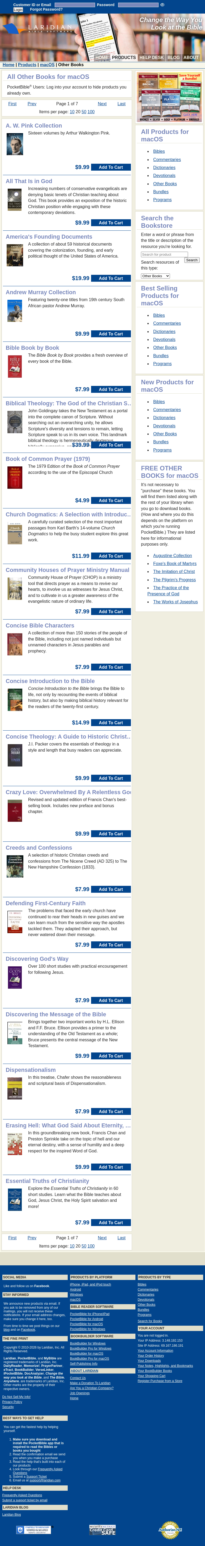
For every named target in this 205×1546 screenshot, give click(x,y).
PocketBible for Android (86, 1319)
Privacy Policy (12, 1402)
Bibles (159, 151)
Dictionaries (164, 167)
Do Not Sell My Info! (16, 1397)
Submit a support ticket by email (25, 1500)
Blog (174, 57)
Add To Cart (111, 167)
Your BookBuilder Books (155, 1371)
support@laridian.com (45, 1480)
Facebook (28, 1330)
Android (75, 1289)
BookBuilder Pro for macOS (89, 1358)
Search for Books (150, 1321)
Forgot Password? (46, 9)
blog (7, 1330)
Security (8, 1407)
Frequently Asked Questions (22, 1495)
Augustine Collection (172, 555)
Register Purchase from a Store (160, 1381)
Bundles (161, 191)
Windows (76, 1294)
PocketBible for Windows (87, 1329)
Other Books (165, 184)
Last (122, 104)
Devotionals (164, 175)
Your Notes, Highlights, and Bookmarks (165, 1366)
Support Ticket (36, 1476)
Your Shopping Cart (151, 1376)
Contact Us (78, 1378)
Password (105, 5)
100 (91, 111)
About (191, 57)
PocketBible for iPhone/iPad (90, 1314)
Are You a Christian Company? (92, 1388)
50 (84, 111)
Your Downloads (149, 1361)
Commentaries (167, 159)
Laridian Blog (11, 1514)
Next (102, 104)
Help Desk (152, 57)
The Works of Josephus (175, 602)
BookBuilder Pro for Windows (91, 1348)
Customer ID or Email (32, 5)
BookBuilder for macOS (86, 1353)
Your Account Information (155, 1351)
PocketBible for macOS (86, 1324)
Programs (162, 199)
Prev (32, 104)
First (12, 104)
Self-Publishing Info (83, 1364)
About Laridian (84, 1371)
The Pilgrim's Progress (174, 580)
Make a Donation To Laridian (90, 1383)
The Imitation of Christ (174, 571)
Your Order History (151, 1356)
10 (72, 111)
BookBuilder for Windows (88, 1343)
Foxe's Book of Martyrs (175, 563)
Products (124, 57)
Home (102, 57)
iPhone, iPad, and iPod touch (90, 1284)
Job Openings (80, 1393)
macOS (47, 64)
